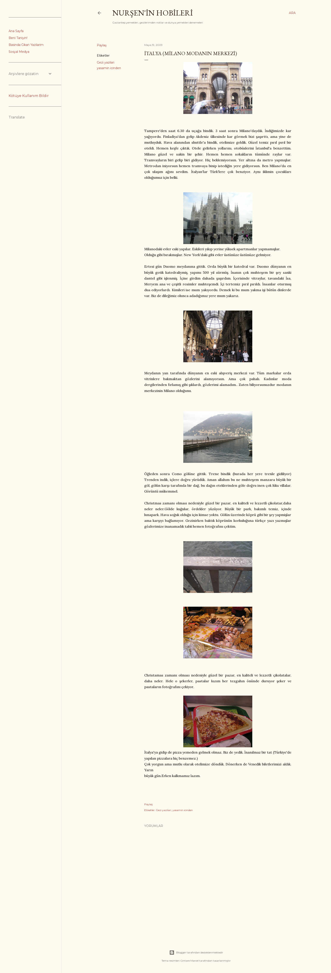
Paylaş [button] (102, 45)
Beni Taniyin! (18, 38)
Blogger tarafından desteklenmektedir (196, 952)
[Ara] (292, 13)
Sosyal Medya (19, 52)
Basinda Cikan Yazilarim (26, 45)
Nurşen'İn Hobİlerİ (152, 13)
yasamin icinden (109, 68)
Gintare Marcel (189, 960)
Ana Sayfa (16, 31)
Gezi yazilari (105, 62)
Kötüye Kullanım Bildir (29, 96)
